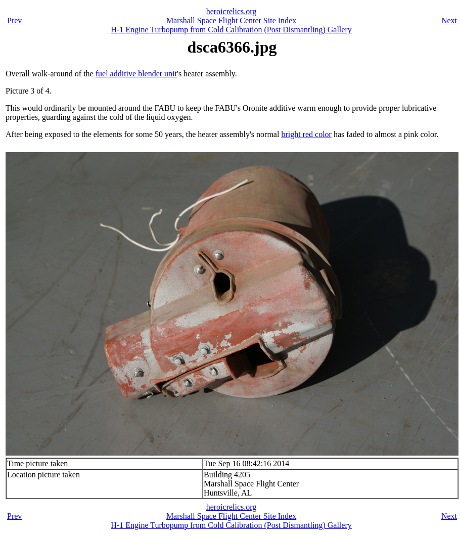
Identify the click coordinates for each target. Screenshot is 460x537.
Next (449, 20)
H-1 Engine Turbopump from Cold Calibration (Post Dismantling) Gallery (231, 29)
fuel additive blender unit (136, 73)
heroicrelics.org (231, 11)
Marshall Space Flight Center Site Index (231, 20)
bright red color (306, 134)
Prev (14, 20)
